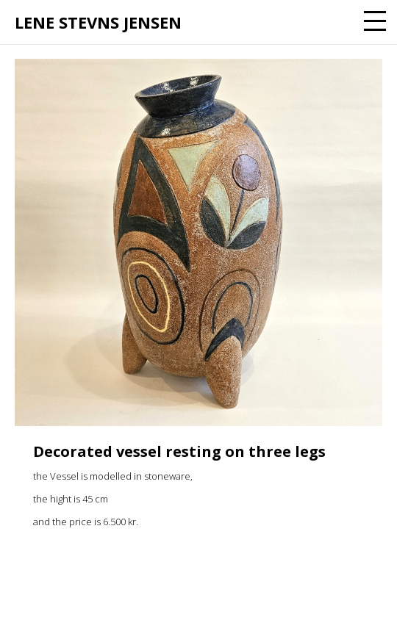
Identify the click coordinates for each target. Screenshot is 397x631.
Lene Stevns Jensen (98, 22)
